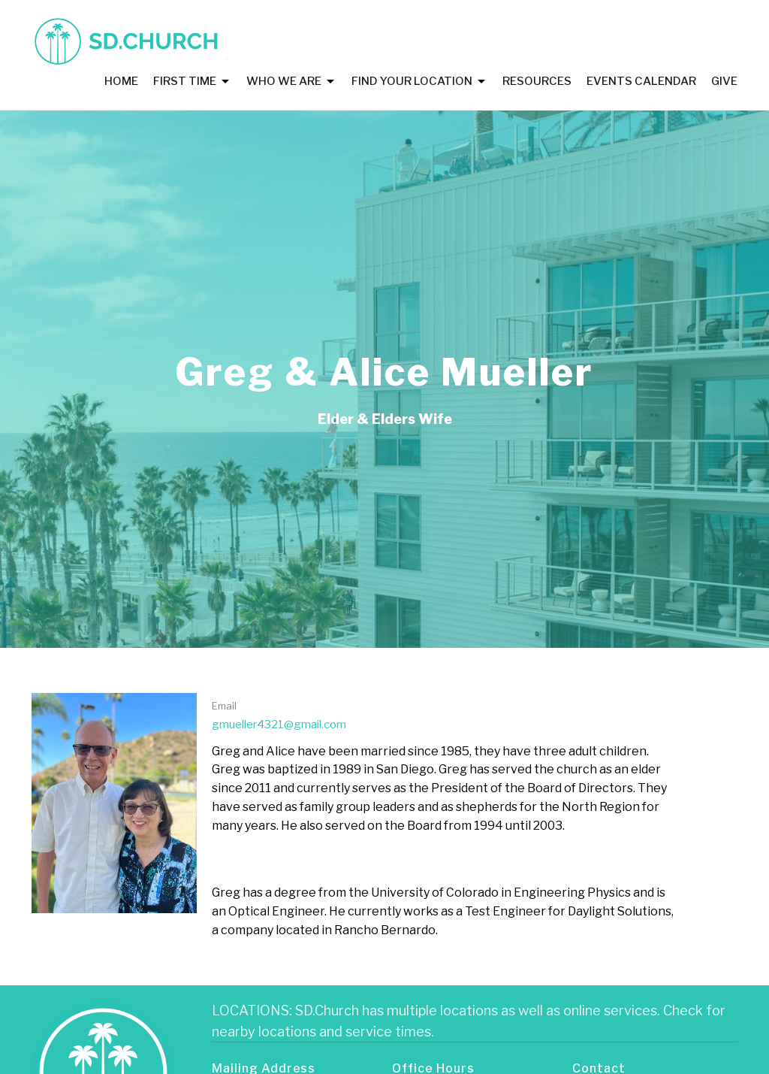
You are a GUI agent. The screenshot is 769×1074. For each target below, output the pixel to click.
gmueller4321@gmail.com (279, 724)
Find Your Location (419, 81)
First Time (192, 81)
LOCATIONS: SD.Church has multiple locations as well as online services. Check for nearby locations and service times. (468, 1021)
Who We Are (291, 81)
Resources (536, 81)
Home (121, 81)
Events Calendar (641, 81)
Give (724, 81)
